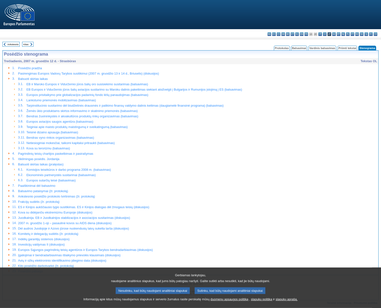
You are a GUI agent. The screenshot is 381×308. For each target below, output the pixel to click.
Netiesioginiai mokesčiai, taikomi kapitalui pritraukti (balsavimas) (70, 143)
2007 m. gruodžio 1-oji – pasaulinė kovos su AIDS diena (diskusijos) (65, 223)
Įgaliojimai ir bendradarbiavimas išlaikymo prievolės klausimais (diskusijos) (69, 255)
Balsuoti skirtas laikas (33, 79)
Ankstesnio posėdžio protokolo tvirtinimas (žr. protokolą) (56, 196)
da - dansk (283, 34)
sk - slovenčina (362, 34)
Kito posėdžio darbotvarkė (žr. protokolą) (46, 266)
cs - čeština (278, 34)
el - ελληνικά (297, 34)
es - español (274, 34)
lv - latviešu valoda (325, 34)
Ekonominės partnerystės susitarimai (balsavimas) (61, 175)
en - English (301, 34)
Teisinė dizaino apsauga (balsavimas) (52, 132)
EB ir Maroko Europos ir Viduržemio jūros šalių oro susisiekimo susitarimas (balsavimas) (87, 84)
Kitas (25, 44)
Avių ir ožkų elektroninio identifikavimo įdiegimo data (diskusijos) (62, 260)
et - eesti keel (292, 34)
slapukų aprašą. (286, 304)
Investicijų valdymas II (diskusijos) (41, 244)
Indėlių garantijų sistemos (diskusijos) (43, 239)
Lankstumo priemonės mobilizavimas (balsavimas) (61, 100)
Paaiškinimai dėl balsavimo (36, 186)
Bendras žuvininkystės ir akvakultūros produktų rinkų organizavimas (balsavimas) (82, 116)
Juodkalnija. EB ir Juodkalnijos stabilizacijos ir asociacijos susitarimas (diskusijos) (74, 218)
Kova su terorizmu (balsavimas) (48, 148)
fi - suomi (371, 34)
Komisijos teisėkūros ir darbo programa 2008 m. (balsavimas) (68, 169)
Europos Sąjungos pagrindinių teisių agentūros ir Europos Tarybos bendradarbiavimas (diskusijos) (85, 250)
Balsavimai (299, 48)
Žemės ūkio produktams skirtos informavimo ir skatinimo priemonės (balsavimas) (82, 111)
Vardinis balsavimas (322, 48)
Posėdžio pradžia (30, 68)
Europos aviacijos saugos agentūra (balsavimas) (59, 121)
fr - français (306, 34)
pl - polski (348, 34)
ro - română (357, 34)
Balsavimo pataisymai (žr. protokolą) (43, 191)
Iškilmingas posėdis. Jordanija (38, 159)
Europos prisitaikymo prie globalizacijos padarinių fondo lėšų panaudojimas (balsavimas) (87, 95)
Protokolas (282, 48)
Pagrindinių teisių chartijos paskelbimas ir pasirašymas (55, 153)
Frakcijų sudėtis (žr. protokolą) (39, 202)
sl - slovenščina (366, 34)
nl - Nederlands (343, 34)
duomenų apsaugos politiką (229, 304)
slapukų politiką (261, 304)
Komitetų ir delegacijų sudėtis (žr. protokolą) (48, 234)
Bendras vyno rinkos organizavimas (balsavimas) (60, 137)
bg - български (269, 34)
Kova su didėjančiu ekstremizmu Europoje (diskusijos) (55, 212)
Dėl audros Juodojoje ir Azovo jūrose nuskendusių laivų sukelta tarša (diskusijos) (73, 228)
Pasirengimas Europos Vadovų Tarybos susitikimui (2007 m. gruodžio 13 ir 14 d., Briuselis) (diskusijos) (88, 73)
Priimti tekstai (347, 48)
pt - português (352, 34)
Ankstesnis (12, 44)
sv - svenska (375, 34)
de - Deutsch (288, 34)
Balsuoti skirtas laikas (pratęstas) (40, 164)
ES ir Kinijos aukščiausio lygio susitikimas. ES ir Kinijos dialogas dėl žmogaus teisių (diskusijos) (83, 207)
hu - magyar (334, 34)
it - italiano (320, 34)
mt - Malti (338, 34)
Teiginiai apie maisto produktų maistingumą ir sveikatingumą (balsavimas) (77, 127)
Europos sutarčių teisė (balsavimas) (51, 180)
